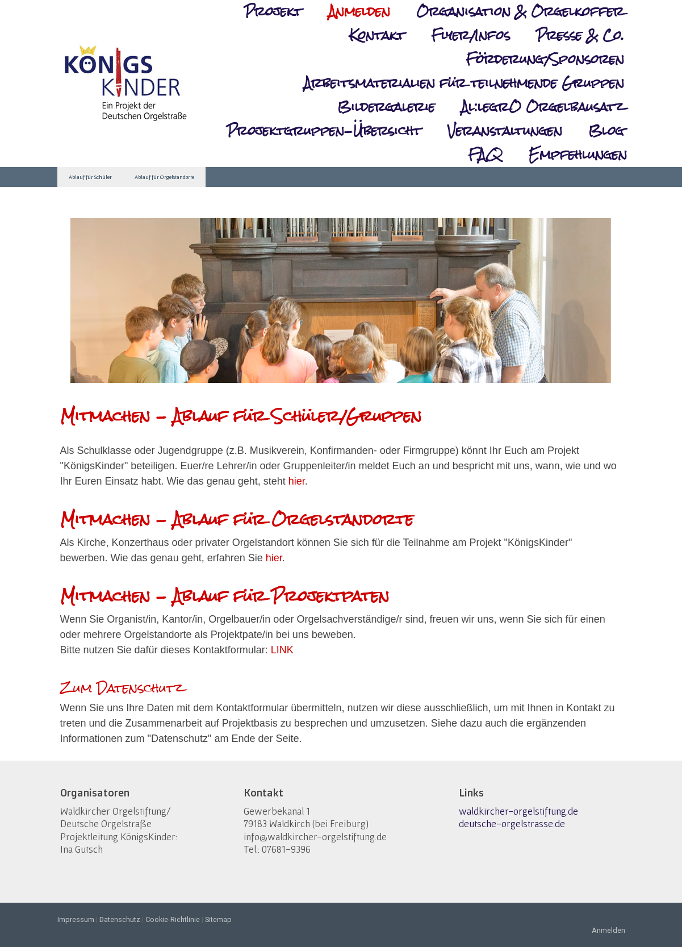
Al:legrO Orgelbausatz (542, 107)
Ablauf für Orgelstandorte (164, 177)
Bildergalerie (386, 107)
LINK (282, 650)
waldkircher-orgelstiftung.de (518, 811)
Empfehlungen (578, 155)
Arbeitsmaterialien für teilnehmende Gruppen (464, 83)
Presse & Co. (580, 36)
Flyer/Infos (470, 36)
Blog (606, 131)
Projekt (273, 12)
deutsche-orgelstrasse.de (512, 823)
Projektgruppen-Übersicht (324, 131)
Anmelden (359, 11)
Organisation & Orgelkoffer (520, 12)
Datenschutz (119, 919)
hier (296, 481)
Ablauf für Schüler (90, 177)
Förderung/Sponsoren (545, 60)
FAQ (485, 155)
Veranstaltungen (504, 131)
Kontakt (377, 36)
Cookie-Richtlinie (172, 919)
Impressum (75, 919)
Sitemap (218, 919)
